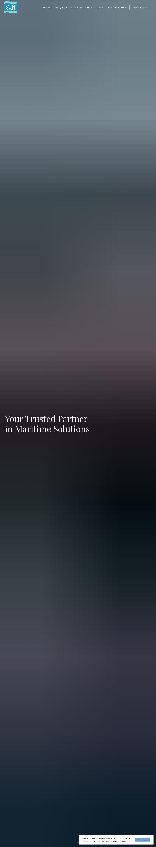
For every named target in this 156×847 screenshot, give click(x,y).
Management (61, 7)
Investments (47, 7)
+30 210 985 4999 (117, 7)
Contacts (100, 7)
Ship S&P (73, 7)
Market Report (86, 7)
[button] (140, 7)
